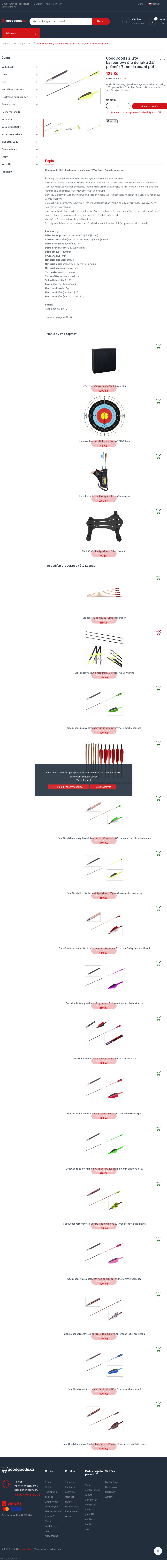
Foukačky (7, 172)
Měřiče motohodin (11, 112)
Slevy (48, 1521)
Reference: (112, 78)
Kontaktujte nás (10, 7)
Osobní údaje (111, 1482)
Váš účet (111, 1471)
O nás (48, 1482)
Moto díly (6, 164)
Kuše (4, 74)
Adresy (109, 1497)
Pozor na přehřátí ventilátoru (91, 1514)
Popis (49, 161)
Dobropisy (110, 1492)
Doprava (69, 1482)
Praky (5, 157)
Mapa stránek (52, 1536)
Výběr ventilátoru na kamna (92, 1490)
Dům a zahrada (9, 149)
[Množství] (118, 106)
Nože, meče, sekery (12, 134)
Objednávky (111, 1487)
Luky (4, 82)
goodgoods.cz (25, 1549)
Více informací (83, 780)
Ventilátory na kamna (13, 89)
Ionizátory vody (10, 142)
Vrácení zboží (72, 1506)
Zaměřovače (8, 104)
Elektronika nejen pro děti (15, 97)
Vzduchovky (8, 67)
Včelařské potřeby (11, 127)
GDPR (48, 1487)
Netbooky (7, 119)
